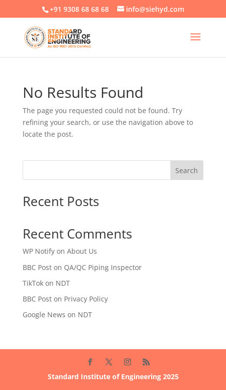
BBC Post (37, 267)
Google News (44, 314)
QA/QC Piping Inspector (103, 267)
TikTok (33, 283)
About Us (82, 251)
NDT (63, 283)
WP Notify (39, 251)
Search (186, 170)
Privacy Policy (86, 298)
